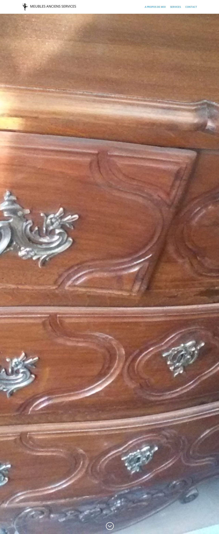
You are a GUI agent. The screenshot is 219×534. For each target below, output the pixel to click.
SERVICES (175, 7)
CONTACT (191, 7)
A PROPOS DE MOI (155, 7)
